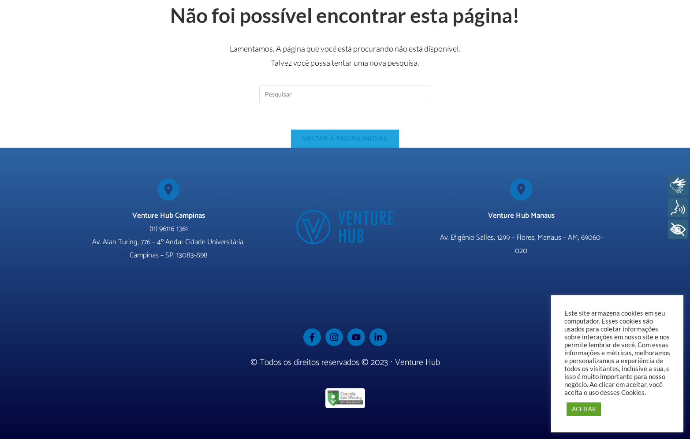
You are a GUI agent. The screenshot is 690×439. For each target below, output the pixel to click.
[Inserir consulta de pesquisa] (345, 94)
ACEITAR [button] (584, 409)
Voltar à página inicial (345, 138)
